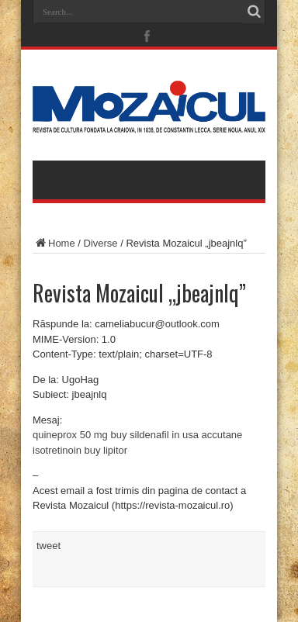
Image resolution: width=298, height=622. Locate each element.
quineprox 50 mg (70, 435)
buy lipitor (106, 450)
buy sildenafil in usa (154, 435)
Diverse (101, 243)
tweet (48, 545)
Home (54, 243)
